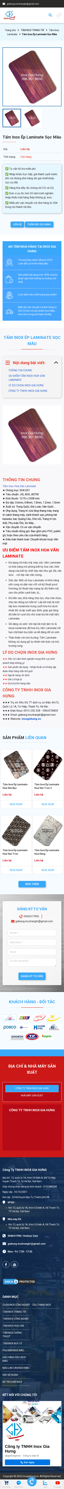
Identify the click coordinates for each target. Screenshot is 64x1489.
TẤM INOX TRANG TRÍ (32, 30)
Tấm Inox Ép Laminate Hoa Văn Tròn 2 (46, 786)
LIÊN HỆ (17, 224)
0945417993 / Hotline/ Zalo (23, 1236)
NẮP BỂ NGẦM (10, 1375)
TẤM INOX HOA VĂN (13, 1325)
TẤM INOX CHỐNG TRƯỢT (12, 1334)
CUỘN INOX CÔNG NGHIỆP (16, 1304)
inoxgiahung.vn (31, 718)
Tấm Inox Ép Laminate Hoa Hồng (46, 852)
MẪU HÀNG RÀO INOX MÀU (14, 1359)
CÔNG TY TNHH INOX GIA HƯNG (28, 390)
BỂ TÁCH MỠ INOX (12, 1382)
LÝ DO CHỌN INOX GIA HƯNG (26, 385)
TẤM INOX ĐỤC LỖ (12, 1343)
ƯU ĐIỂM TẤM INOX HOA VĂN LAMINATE (27, 378)
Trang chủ (10, 30)
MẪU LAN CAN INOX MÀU (16, 1368)
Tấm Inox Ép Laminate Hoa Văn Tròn (15, 852)
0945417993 (31, 916)
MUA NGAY (16, 804)
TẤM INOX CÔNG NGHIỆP (16, 1318)
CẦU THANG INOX (41, 1304)
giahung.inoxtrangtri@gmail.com (23, 4)
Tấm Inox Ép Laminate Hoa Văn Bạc (15, 786)
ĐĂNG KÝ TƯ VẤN (32, 976)
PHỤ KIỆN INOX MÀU (13, 1350)
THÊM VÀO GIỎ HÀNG (39, 224)
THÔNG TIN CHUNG (20, 370)
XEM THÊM (32, 884)
